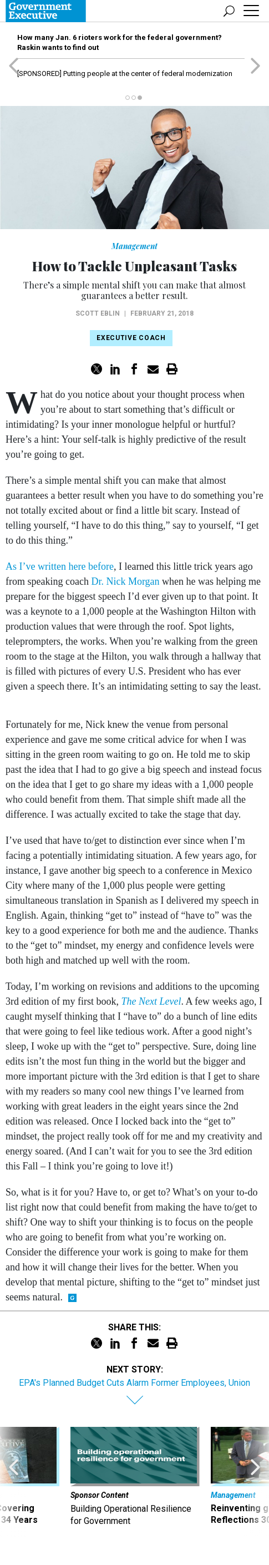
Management (134, 246)
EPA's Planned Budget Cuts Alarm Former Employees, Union (134, 1382)
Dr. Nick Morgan (125, 581)
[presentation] (13, 1482)
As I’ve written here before (60, 566)
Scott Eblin (97, 313)
